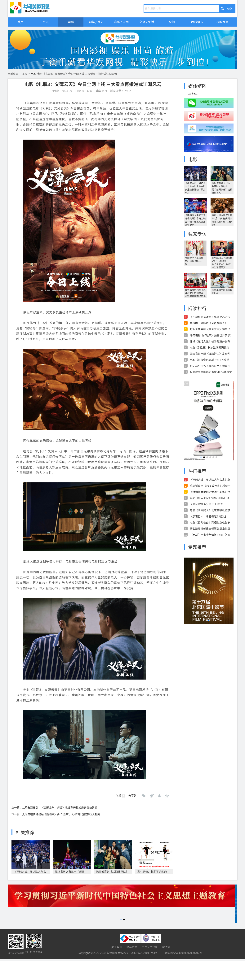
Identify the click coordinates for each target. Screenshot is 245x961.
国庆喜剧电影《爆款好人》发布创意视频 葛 (210, 353)
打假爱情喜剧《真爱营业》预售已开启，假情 (210, 329)
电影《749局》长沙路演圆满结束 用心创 (209, 347)
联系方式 (131, 947)
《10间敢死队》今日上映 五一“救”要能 (206, 504)
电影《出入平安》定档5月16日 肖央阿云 (210, 498)
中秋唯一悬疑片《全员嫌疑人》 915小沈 (208, 323)
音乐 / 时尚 (121, 22)
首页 (20, 22)
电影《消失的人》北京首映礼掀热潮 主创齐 (210, 510)
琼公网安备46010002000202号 (183, 953)
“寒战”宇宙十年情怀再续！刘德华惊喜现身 (210, 535)
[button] (122, 65)
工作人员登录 (150, 947)
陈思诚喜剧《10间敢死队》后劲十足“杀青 (210, 486)
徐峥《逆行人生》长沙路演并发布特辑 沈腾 (210, 341)
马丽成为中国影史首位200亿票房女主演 (211, 372)
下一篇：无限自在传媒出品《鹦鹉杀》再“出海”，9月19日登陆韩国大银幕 (55, 814)
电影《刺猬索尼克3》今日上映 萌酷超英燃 (209, 360)
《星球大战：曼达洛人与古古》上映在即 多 (210, 479)
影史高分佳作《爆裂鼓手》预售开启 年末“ (210, 366)
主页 (24, 74)
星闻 (172, 22)
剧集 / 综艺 (96, 22)
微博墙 (166, 947)
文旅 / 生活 (146, 22)
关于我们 (116, 947)
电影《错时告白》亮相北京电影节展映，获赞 (210, 522)
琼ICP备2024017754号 (144, 953)
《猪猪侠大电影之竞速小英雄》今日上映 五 (210, 492)
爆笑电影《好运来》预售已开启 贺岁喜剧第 (210, 335)
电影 (71, 22)
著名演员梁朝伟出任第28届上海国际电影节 (210, 528)
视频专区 (222, 22)
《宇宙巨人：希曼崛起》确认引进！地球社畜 (208, 516)
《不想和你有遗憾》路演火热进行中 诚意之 (210, 317)
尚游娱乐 (197, 22)
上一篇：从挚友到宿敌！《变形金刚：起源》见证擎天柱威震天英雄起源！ (55, 807)
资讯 (45, 22)
